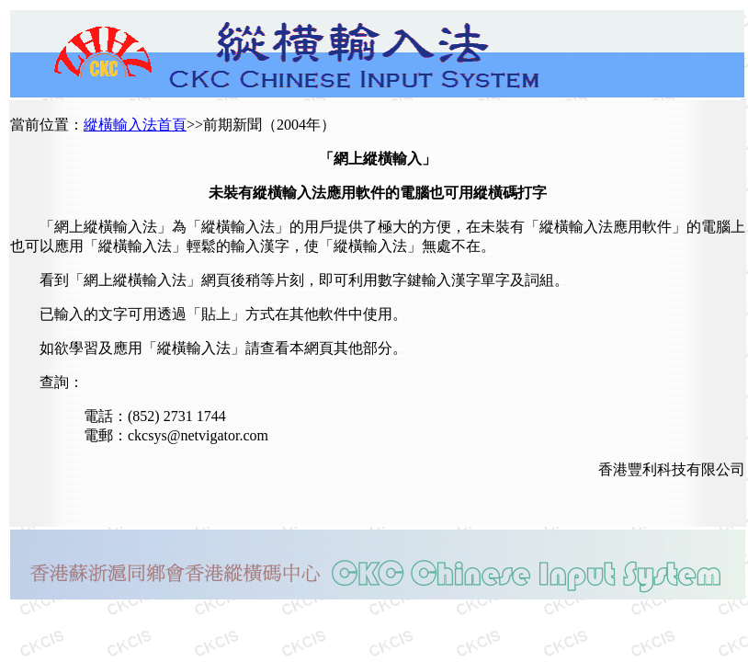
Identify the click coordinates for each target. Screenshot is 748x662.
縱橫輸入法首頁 (135, 124)
